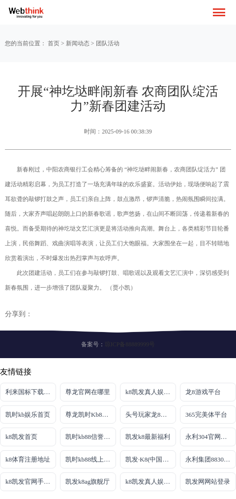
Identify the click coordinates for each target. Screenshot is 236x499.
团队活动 (107, 43)
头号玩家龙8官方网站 (150, 414)
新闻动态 (77, 43)
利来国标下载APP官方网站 (30, 392)
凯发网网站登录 (207, 481)
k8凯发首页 (21, 436)
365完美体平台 (206, 414)
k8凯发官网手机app (30, 481)
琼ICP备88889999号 (130, 344)
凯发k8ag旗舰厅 (87, 481)
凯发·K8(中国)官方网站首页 (150, 459)
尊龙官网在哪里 (87, 392)
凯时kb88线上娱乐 (90, 459)
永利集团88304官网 (210, 459)
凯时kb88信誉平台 (90, 436)
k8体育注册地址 (27, 459)
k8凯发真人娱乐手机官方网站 (150, 481)
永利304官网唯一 (209, 436)
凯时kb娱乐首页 (27, 414)
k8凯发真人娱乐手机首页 (150, 392)
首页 (53, 43)
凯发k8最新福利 (147, 436)
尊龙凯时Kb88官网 (90, 414)
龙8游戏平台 (203, 392)
